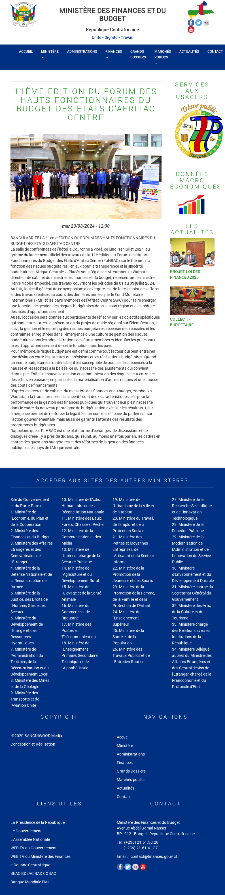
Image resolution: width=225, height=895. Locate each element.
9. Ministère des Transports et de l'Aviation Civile (24, 699)
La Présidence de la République (37, 822)
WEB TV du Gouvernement (33, 848)
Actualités (189, 52)
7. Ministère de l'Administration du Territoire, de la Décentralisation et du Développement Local (29, 661)
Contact (124, 796)
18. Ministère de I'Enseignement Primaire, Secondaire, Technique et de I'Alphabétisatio (79, 655)
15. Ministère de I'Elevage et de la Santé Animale (81, 593)
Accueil (26, 52)
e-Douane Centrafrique (30, 865)
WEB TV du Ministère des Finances (40, 856)
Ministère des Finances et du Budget (112, 15)
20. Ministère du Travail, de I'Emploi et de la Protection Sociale (133, 524)
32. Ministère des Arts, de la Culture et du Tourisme (191, 611)
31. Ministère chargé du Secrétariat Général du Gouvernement (192, 593)
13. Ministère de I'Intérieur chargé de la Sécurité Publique (80, 555)
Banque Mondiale (25, 882)
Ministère (50, 54)
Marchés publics (162, 57)
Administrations (82, 52)
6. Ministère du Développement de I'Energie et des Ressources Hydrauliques (26, 630)
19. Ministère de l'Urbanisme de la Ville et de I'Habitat (133, 505)
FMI (46, 882)
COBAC (49, 873)
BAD (38, 873)
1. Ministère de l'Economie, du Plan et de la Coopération (29, 518)
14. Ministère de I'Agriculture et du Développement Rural (80, 574)
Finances (113, 54)
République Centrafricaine (112, 29)
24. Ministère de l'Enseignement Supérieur (126, 618)
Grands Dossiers (138, 54)
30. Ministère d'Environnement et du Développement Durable (193, 574)
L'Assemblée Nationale (30, 839)
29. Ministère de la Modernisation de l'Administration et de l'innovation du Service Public (191, 549)
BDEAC (27, 873)
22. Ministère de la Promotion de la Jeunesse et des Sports (132, 574)
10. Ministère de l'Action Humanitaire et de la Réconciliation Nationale (82, 505)
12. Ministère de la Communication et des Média (81, 536)
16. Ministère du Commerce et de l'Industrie (75, 611)
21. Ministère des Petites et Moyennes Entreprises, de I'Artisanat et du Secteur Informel (133, 549)
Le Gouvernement (26, 831)
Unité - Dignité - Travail (112, 37)
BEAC (15, 873)
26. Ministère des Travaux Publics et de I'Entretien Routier (131, 655)
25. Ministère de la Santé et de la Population (128, 636)
